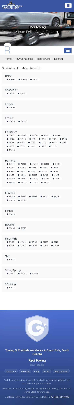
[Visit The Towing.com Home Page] (12, 5)
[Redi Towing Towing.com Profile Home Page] (7, 49)
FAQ (36, 371)
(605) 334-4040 (60, 396)
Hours (47, 371)
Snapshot (11, 371)
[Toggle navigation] (68, 5)
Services (25, 371)
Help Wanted (61, 371)
